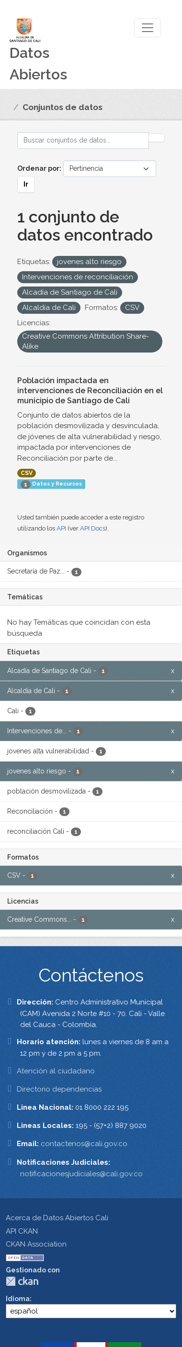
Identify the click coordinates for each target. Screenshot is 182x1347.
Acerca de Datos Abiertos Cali (57, 1218)
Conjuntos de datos (62, 107)
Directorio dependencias (59, 1089)
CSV (27, 473)
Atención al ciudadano (56, 1071)
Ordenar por (38, 168)
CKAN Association (36, 1244)
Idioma (18, 1299)
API (61, 528)
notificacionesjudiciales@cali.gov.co (81, 1174)
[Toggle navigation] (147, 27)
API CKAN (22, 1231)
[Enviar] (156, 137)
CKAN (22, 1281)
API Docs (92, 528)
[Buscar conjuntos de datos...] (83, 140)
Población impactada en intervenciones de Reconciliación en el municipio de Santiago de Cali (90, 390)
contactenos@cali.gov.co (84, 1143)
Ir (25, 184)
